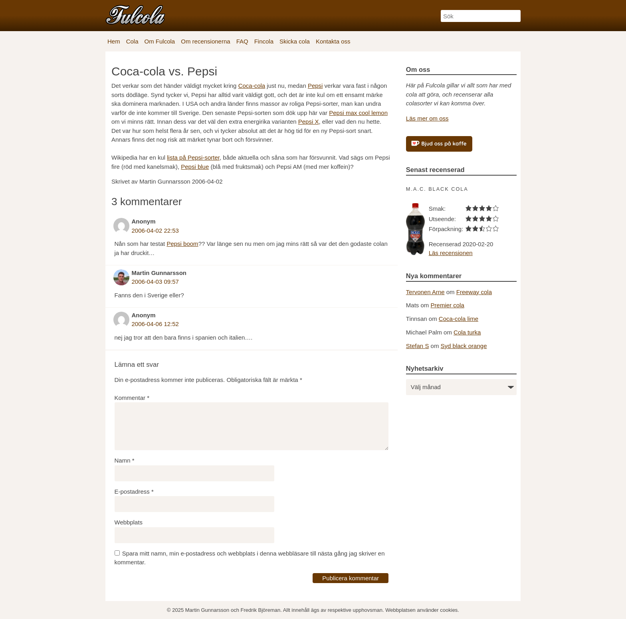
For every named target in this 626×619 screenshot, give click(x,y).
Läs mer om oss (427, 118)
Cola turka (467, 332)
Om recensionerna (205, 41)
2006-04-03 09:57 (155, 281)
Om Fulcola (160, 41)
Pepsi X (308, 121)
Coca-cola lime (458, 318)
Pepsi (315, 85)
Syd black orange (464, 345)
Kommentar (132, 397)
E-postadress (134, 491)
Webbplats (129, 522)
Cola (132, 41)
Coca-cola (251, 85)
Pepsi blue (195, 166)
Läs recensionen (451, 252)
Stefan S (417, 345)
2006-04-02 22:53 (155, 230)
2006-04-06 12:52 (155, 323)
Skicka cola (294, 41)
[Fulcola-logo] (135, 14)
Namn (125, 460)
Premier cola (447, 305)
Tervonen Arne (425, 292)
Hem (113, 41)
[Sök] (481, 16)
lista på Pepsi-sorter (193, 157)
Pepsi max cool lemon (358, 112)
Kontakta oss (333, 41)
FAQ (242, 41)
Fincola (263, 41)
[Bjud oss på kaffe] (439, 144)
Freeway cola (474, 292)
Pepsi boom (182, 243)
